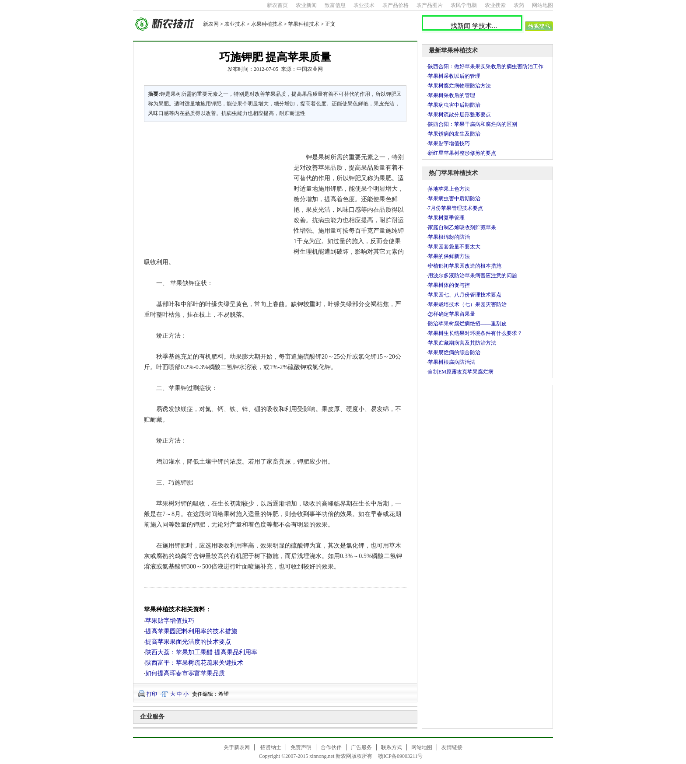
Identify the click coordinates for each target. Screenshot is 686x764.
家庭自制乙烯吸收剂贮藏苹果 (462, 227)
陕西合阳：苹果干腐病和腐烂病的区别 (472, 124)
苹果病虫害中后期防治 (454, 105)
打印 (152, 694)
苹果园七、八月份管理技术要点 (464, 295)
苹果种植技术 (303, 24)
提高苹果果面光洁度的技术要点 (188, 641)
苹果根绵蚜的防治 (449, 237)
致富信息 (335, 5)
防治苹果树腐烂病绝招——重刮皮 (467, 324)
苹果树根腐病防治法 (451, 362)
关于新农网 (237, 747)
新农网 (211, 24)
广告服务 (361, 747)
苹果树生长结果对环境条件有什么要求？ (475, 333)
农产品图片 (429, 5)
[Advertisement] (213, 188)
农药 (519, 5)
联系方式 (391, 747)
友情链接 (451, 747)
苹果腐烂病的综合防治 (454, 352)
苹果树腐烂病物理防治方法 (459, 86)
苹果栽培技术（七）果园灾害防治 (467, 304)
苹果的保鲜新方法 (449, 256)
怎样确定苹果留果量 (451, 314)
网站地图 (542, 5)
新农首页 (277, 5)
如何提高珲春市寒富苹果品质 (185, 673)
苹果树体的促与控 (449, 285)
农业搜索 (495, 5)
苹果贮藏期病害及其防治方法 (462, 343)
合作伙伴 (331, 747)
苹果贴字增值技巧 (169, 620)
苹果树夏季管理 (446, 218)
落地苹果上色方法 (449, 189)
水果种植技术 (267, 24)
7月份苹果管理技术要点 (455, 208)
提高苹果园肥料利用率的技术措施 (191, 631)
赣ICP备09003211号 (400, 756)
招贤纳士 (270, 747)
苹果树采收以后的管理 (454, 76)
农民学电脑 (464, 5)
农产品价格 (395, 5)
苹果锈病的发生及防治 (454, 134)
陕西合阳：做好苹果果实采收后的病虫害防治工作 (485, 66)
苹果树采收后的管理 (451, 95)
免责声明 (301, 747)
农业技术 (364, 5)
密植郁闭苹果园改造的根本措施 (464, 266)
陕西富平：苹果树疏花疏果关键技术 (194, 662)
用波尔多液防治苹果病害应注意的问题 (472, 275)
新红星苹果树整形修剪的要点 (462, 153)
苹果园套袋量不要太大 (454, 247)
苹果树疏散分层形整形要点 (459, 115)
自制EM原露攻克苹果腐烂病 (461, 372)
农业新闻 (306, 5)
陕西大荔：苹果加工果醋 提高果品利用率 (201, 652)
